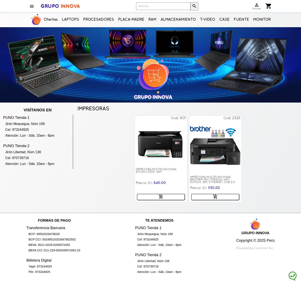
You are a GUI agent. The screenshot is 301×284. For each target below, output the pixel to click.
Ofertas (51, 20)
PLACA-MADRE (131, 20)
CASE (224, 20)
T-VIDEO (207, 20)
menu (31, 6)
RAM (152, 20)
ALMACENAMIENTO (178, 20)
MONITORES (264, 20)
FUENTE (241, 20)
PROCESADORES (98, 20)
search (194, 6)
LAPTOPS (70, 20)
